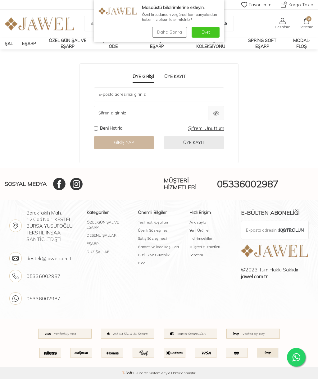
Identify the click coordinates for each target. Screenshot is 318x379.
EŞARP (92, 243)
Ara (219, 23)
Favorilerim (256, 5)
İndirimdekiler (200, 238)
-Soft (127, 373)
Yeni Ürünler (199, 230)
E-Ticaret (140, 373)
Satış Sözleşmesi (152, 238)
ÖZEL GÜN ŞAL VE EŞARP (103, 224)
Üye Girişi (143, 76)
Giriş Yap (124, 142)
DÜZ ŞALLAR (98, 251)
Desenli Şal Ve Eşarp (157, 43)
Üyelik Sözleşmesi (153, 230)
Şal (9, 43)
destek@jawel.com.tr (49, 258)
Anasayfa (197, 222)
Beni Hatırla (108, 128)
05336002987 (247, 184)
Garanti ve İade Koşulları (158, 246)
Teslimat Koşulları (153, 222)
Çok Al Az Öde (113, 43)
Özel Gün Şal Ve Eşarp (67, 43)
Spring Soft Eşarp (262, 43)
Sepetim (196, 254)
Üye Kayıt (175, 76)
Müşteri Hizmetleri (204, 246)
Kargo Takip (297, 5)
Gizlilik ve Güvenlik (154, 254)
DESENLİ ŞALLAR (101, 235)
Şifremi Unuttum (206, 128)
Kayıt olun (291, 230)
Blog (142, 263)
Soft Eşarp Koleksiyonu (210, 43)
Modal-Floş (301, 43)
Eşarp (29, 43)
